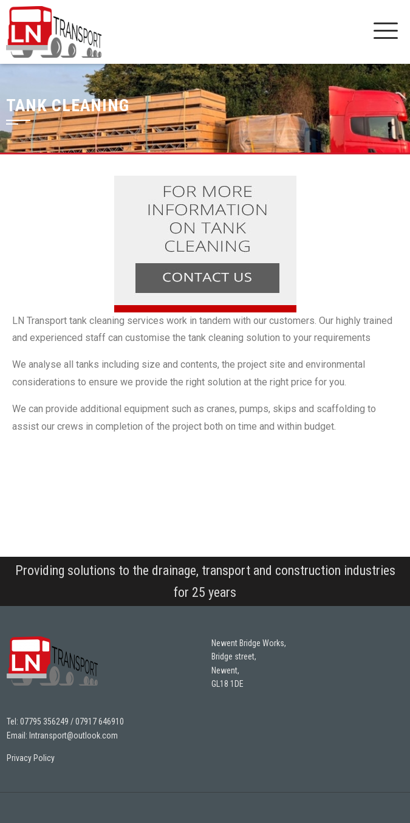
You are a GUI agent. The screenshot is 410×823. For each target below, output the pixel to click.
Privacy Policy (31, 758)
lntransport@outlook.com (73, 735)
